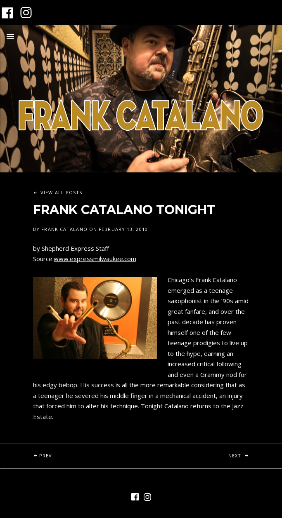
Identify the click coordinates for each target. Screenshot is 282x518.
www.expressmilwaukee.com (95, 258)
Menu (10, 37)
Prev (90, 451)
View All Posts (61, 192)
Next (255, 451)
